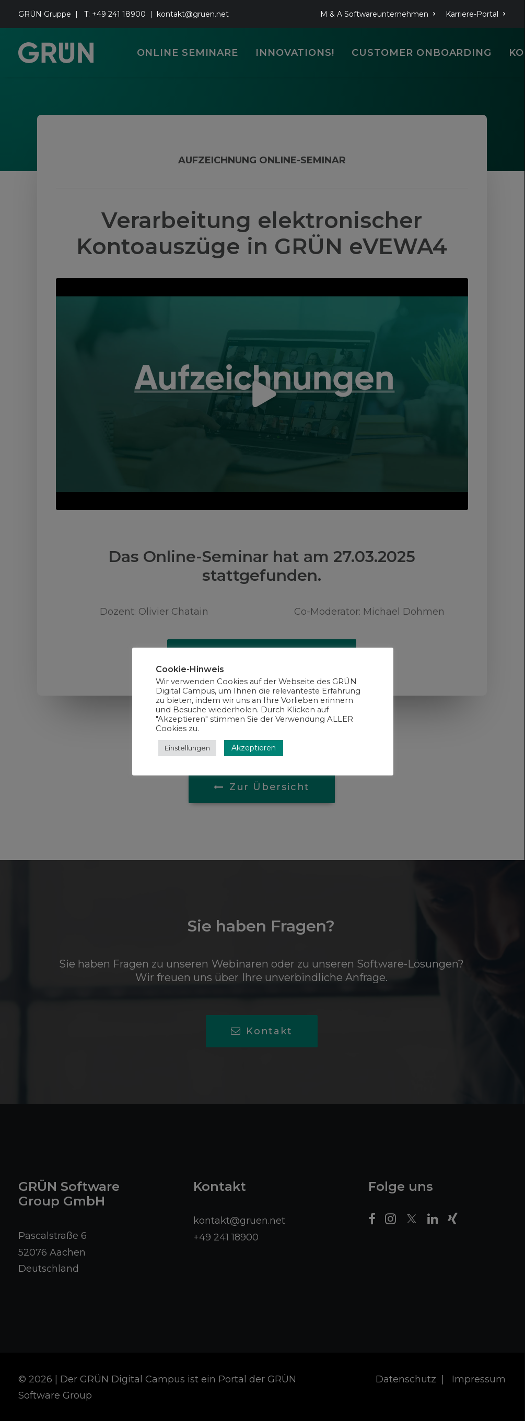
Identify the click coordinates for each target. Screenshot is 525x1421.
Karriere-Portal (476, 14)
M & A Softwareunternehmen (378, 14)
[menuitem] (379, 14)
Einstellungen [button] (187, 748)
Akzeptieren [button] (253, 748)
